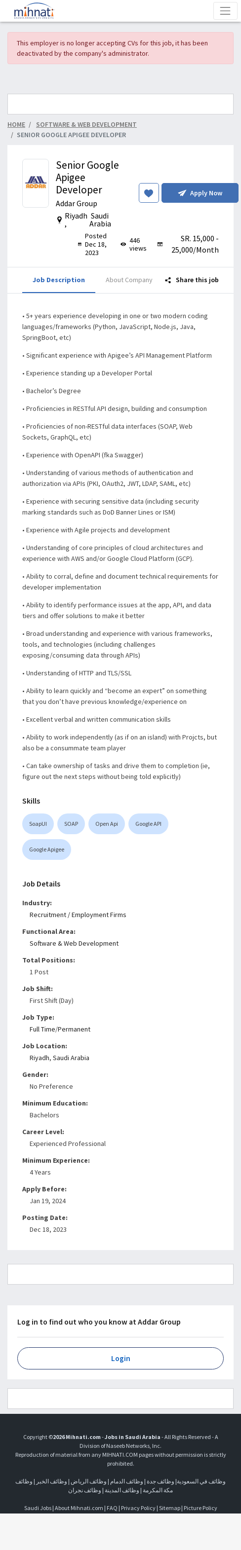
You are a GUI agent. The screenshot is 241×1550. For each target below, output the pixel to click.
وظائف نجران (84, 1490)
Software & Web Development (74, 943)
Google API (148, 823)
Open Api (106, 823)
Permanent (74, 1029)
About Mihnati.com (79, 1508)
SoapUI (38, 823)
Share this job (192, 279)
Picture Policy (200, 1508)
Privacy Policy (138, 1508)
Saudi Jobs (37, 1508)
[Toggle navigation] (225, 10)
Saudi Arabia (71, 1057)
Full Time (42, 1029)
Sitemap (169, 1508)
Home (16, 124)
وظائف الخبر (51, 1481)
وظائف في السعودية (201, 1481)
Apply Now (200, 192)
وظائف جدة (160, 1481)
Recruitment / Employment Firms (78, 914)
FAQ (112, 1508)
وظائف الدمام (126, 1481)
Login (120, 1358)
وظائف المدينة (122, 1490)
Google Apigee (46, 849)
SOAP (71, 823)
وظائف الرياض (89, 1481)
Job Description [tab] (59, 279)
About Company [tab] (129, 279)
